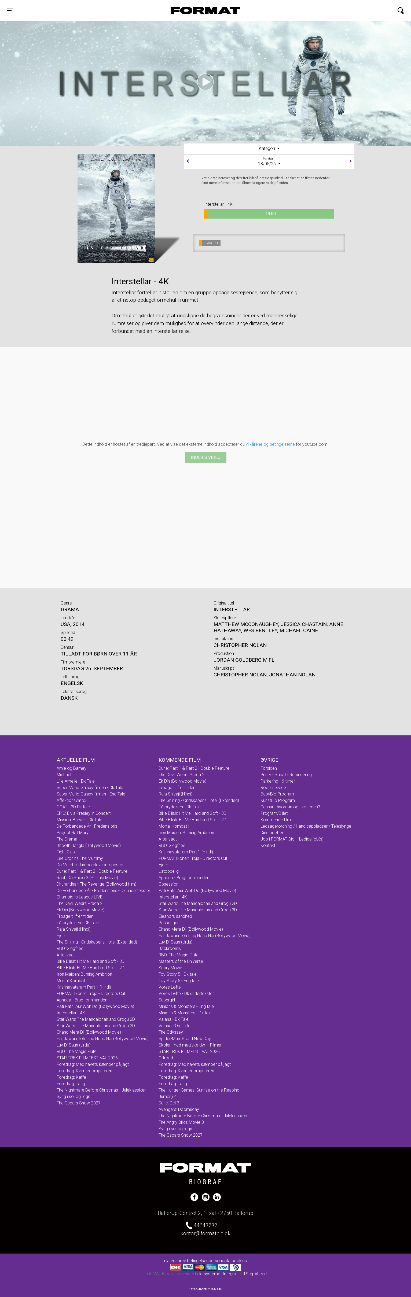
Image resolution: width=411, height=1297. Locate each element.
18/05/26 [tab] (269, 161)
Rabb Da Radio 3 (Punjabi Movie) (87, 877)
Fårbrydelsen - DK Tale (78, 922)
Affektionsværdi (71, 800)
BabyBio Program (277, 794)
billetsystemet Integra (215, 1273)
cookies (239, 1260)
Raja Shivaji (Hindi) (73, 929)
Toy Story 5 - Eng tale (179, 980)
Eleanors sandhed (175, 916)
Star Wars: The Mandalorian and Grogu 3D (96, 1025)
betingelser (197, 1260)
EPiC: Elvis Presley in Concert (84, 813)
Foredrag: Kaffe (71, 1077)
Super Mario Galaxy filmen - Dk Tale (90, 787)
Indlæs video (206, 457)
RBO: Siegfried (70, 948)
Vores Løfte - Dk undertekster (186, 993)
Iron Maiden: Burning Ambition (84, 974)
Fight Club (66, 851)
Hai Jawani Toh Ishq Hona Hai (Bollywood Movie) (103, 1038)
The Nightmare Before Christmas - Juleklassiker (101, 1090)
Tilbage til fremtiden (75, 916)
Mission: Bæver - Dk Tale (79, 819)
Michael (64, 774)
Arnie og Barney (71, 768)
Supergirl (167, 1000)
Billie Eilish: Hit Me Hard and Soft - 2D (90, 967)
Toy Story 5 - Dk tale (178, 974)
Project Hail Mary (73, 832)
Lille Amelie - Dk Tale (76, 781)
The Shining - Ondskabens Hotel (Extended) (97, 942)
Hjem (61, 935)
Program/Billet (274, 813)
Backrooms (170, 948)
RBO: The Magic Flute (77, 1051)
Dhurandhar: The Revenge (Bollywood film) (96, 884)
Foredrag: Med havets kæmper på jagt (93, 1064)
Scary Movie (170, 967)
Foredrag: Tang (71, 1083)
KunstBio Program (277, 800)
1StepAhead (255, 1273)
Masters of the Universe (181, 961)
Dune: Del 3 (169, 1103)
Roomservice (273, 787)
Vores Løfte (170, 987)
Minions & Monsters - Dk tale (185, 1012)
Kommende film (275, 819)
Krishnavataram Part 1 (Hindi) (84, 987)
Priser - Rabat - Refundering (286, 774)
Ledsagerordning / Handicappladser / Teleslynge (305, 826)
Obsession (168, 884)
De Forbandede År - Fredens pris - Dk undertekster (103, 890)
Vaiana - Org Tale (174, 1025)
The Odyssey (171, 1032)
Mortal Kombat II (73, 980)
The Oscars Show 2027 (79, 1103)
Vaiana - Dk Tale (174, 1019)
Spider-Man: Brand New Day (185, 1038)
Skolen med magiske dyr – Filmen (190, 1045)
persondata (219, 1260)
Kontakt (267, 845)
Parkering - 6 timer (277, 781)
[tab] (269, 148)
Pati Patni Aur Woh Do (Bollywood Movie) (95, 1006)
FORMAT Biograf (192, 10)
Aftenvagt (66, 954)
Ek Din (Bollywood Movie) (80, 909)
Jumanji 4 (168, 1096)
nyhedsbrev (175, 1260)
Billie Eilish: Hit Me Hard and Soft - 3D (90, 961)
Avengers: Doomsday (179, 1109)
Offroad (166, 1057)
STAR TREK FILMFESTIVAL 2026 (87, 1057)
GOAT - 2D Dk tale (73, 806)
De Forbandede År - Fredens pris (87, 826)
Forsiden (268, 768)
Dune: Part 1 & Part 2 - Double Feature (92, 871)
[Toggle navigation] (10, 10)
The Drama (67, 839)
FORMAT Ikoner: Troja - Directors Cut (91, 993)
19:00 (240, 214)
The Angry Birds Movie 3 (181, 1122)
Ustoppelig (169, 871)
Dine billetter (271, 832)
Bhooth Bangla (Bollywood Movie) (89, 845)
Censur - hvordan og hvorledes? (290, 806)
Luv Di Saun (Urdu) (73, 1045)
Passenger (169, 922)
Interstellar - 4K (71, 1012)
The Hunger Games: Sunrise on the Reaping (199, 1090)
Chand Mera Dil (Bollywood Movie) (89, 1032)
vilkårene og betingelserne (270, 444)
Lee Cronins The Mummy (80, 858)
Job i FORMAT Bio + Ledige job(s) (292, 839)
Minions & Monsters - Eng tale (186, 1006)
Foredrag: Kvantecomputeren (84, 1070)
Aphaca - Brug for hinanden (82, 1000)
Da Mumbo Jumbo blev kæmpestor (90, 864)
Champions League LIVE (79, 897)
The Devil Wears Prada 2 (79, 903)
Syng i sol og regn (73, 1096)
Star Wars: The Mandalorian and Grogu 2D (96, 1019)
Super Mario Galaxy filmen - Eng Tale (91, 794)
